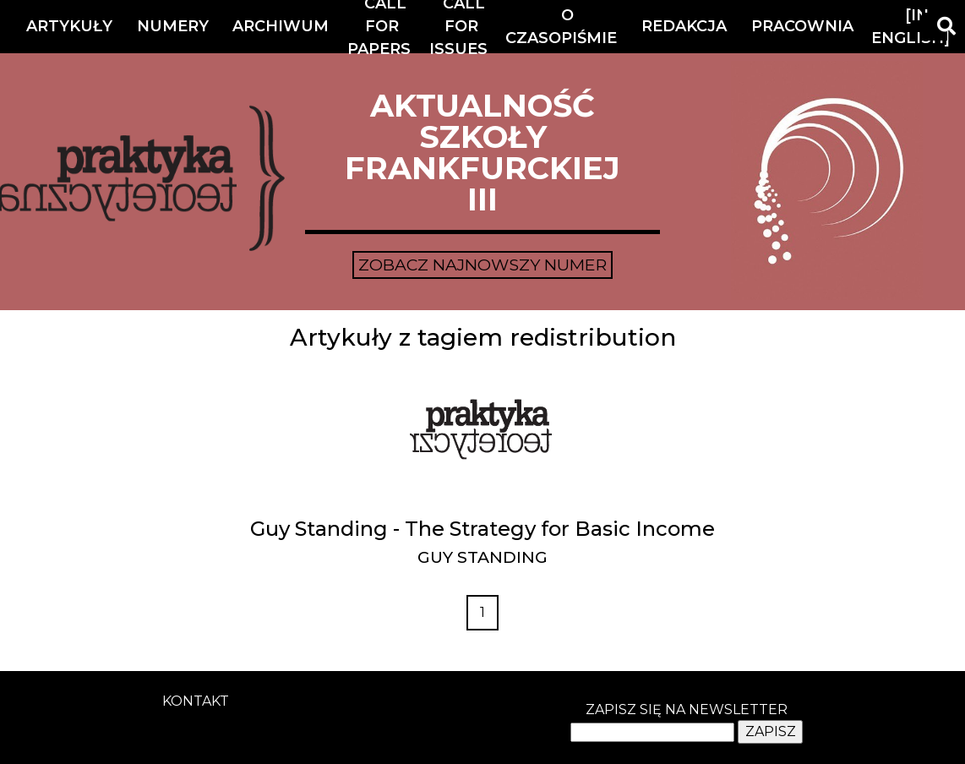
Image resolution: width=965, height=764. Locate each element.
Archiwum (280, 26)
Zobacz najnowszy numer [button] (482, 264)
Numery (173, 26)
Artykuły (69, 26)
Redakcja (684, 26)
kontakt (195, 701)
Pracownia (802, 26)
